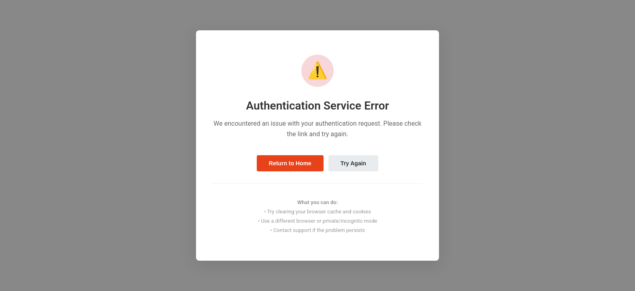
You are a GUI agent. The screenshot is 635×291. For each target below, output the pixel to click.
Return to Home (290, 163)
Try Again (353, 163)
